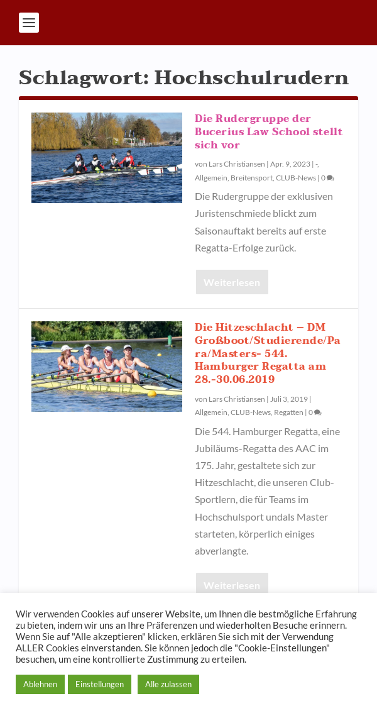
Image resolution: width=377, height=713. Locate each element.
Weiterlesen (232, 282)
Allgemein (211, 177)
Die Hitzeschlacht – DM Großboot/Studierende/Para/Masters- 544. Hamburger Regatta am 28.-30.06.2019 (268, 354)
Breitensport (252, 177)
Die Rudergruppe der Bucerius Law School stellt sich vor (269, 132)
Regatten (288, 412)
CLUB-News (296, 177)
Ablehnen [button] (40, 684)
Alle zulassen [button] (168, 684)
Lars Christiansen (237, 164)
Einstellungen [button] (99, 684)
